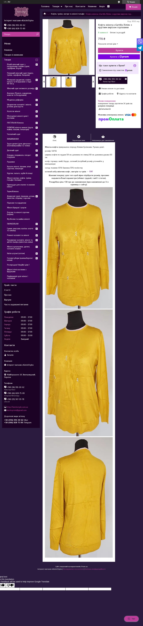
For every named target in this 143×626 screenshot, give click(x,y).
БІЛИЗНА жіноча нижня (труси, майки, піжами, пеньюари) (20, 128)
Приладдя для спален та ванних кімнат (21, 186)
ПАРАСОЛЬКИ (12, 224)
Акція (102, 6)
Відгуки (7, 300)
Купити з (119, 56)
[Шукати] (37, 34)
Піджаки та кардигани (16, 203)
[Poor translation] (10, 585)
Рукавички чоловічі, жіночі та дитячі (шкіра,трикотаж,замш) (20, 241)
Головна (45, 6)
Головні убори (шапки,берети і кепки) (20, 259)
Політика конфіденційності (95, 569)
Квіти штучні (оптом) (16, 253)
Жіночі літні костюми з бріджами (16, 270)
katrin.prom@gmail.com (17, 410)
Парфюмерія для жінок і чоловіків (17, 277)
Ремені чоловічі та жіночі (18, 235)
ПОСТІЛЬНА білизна (15, 123)
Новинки (92, 6)
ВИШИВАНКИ (13, 139)
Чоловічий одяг (13, 134)
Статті (7, 290)
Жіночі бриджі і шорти (16, 207)
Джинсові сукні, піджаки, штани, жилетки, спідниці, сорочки (21, 197)
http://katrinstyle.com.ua (17, 407)
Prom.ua (84, 567)
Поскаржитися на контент (73, 569)
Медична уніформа (15, 100)
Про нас (69, 6)
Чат (131, 618)
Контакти (80, 6)
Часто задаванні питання (16, 304)
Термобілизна (13, 191)
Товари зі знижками (13, 55)
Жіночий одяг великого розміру (20, 88)
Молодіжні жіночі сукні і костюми (17, 117)
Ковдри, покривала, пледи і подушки (19, 156)
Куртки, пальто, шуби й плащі (19, 173)
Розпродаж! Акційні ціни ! (18, 265)
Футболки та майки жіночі (18, 219)
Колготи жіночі (13, 111)
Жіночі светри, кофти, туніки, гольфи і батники (19, 179)
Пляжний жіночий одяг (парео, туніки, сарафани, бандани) (20, 74)
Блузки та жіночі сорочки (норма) (18, 213)
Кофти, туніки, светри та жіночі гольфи (67, 14)
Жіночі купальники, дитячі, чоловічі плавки (18, 248)
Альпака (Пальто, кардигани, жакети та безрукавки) (19, 94)
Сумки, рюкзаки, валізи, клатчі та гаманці (20, 229)
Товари (55, 6)
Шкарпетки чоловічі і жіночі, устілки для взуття (19, 105)
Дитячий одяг (13, 150)
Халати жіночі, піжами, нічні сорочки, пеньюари (19, 167)
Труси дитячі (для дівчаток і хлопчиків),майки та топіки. (19, 145)
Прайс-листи (10, 285)
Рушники (11, 162)
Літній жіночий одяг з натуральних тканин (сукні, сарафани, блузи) (18, 66)
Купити (119, 50)
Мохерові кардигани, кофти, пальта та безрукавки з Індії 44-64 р (19, 82)
